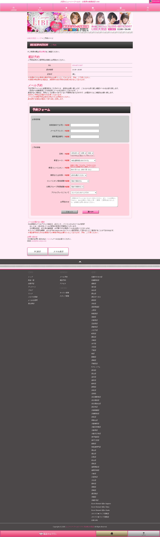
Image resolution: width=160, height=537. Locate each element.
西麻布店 (94, 327)
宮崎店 (93, 490)
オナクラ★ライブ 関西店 (100, 517)
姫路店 (93, 443)
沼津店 (93, 393)
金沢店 (93, 377)
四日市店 (94, 407)
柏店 (92, 353)
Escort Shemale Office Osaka (100, 510)
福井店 (93, 380)
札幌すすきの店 (96, 277)
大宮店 (93, 347)
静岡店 (93, 387)
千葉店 (93, 350)
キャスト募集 (64, 293)
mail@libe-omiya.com (38, 241)
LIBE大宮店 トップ (34, 38)
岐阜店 (93, 383)
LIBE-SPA (94, 520)
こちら (48, 239)
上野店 (93, 310)
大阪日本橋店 (96, 427)
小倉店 (93, 473)
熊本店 (93, 483)
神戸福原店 (95, 437)
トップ (30, 277)
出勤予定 (31, 283)
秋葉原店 (94, 313)
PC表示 (37, 251)
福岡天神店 (95, 470)
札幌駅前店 (95, 280)
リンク (30, 293)
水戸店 (93, 343)
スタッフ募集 (64, 296)
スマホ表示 (58, 251)
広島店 (93, 457)
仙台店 (93, 290)
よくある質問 (32, 300)
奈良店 (93, 417)
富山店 (93, 373)
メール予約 (63, 277)
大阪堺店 (94, 430)
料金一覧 (31, 280)
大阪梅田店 (95, 423)
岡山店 (93, 450)
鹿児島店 (94, 493)
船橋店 (93, 357)
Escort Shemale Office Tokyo (100, 507)
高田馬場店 (95, 307)
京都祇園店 (95, 410)
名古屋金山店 (96, 403)
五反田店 (94, 323)
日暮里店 (94, 320)
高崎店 (93, 360)
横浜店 (93, 337)
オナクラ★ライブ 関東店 (100, 513)
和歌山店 (94, 420)
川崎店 (93, 340)
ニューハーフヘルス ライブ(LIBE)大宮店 (80, 527)
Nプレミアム (95, 367)
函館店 (93, 283)
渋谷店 (93, 303)
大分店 (93, 480)
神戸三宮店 (95, 440)
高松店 (93, 463)
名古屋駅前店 (96, 397)
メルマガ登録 (32, 297)
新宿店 (93, 300)
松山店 (93, 460)
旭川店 (93, 287)
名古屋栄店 (95, 400)
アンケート (32, 287)
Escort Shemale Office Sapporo (101, 503)
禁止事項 (31, 303)
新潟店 (93, 370)
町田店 (93, 333)
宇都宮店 (94, 363)
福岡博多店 (95, 467)
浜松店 (93, 390)
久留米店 (94, 477)
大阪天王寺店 (96, 433)
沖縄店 (93, 497)
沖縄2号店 (94, 500)
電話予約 (63, 280)
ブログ (30, 290)
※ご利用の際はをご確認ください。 (44, 52)
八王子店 (94, 330)
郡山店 (93, 293)
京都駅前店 (95, 413)
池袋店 (93, 317)
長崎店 (93, 487)
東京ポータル (96, 297)
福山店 (93, 453)
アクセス (63, 283)
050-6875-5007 (77, 65)
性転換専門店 (96, 447)
